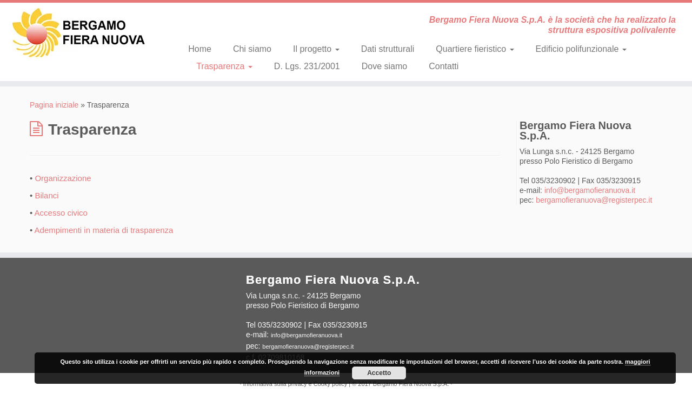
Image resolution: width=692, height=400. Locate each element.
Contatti (443, 66)
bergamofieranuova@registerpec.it (594, 200)
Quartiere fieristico (475, 49)
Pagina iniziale (54, 105)
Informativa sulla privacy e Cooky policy (295, 384)
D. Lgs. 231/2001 (307, 66)
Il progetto (316, 49)
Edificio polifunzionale (581, 49)
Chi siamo (252, 49)
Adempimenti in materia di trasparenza (104, 230)
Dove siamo (384, 66)
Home (199, 49)
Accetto (379, 373)
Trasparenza (224, 66)
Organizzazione (63, 178)
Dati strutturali (388, 49)
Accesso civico (61, 212)
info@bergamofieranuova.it (589, 190)
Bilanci (46, 195)
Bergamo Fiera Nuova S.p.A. (411, 384)
